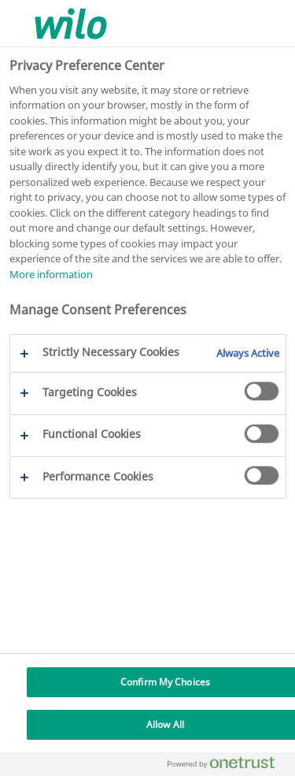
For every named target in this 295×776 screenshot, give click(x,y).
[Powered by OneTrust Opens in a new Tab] (227, 766)
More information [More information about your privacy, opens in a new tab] (51, 274)
